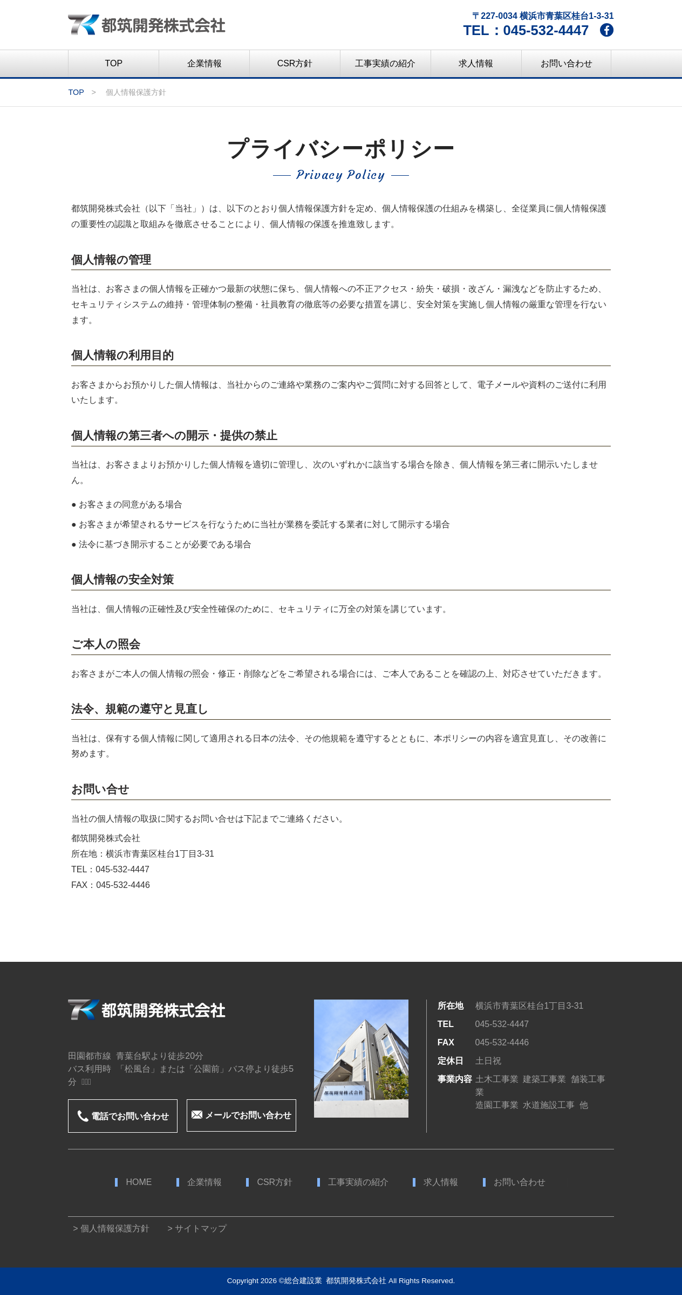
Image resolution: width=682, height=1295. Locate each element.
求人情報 (441, 1182)
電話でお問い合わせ (123, 1116)
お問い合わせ (519, 1182)
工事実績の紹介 (358, 1182)
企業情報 (204, 1182)
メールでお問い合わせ (241, 1115)
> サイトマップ (195, 1228)
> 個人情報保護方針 (108, 1228)
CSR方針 (274, 1182)
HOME (139, 1182)
